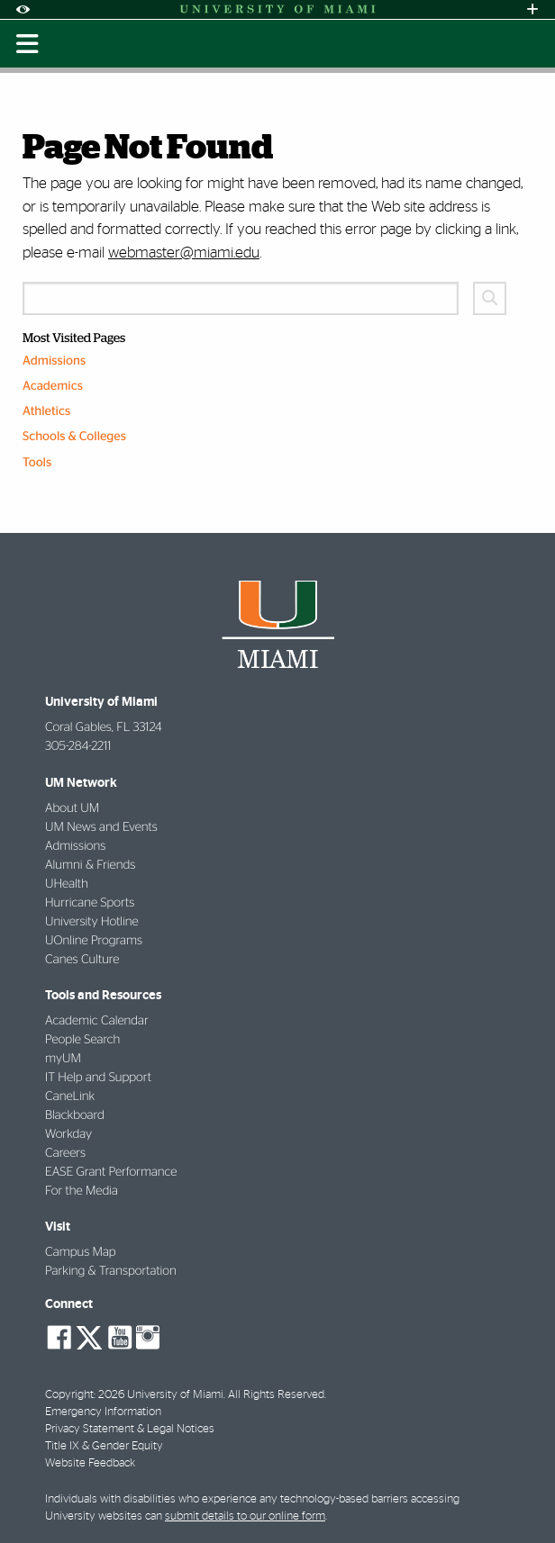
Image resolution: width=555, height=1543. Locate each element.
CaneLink (70, 1096)
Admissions (54, 361)
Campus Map (80, 1252)
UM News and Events (101, 827)
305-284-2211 (78, 746)
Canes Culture (82, 959)
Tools (37, 462)
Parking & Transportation (111, 1271)
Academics (53, 386)
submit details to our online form (245, 1516)
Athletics (46, 411)
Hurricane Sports (89, 903)
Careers (65, 1153)
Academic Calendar (97, 1021)
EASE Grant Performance (111, 1172)
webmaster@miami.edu (183, 252)
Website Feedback (90, 1463)
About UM (72, 808)
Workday (68, 1134)
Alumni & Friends (90, 865)
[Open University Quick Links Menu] (532, 9)
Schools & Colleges (74, 436)
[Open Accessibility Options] (22, 9)
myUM (63, 1058)
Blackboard (75, 1115)
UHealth (66, 884)
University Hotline (92, 922)
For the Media (81, 1191)
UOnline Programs (93, 940)
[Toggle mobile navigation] (27, 44)
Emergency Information (103, 1412)
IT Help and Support (98, 1077)
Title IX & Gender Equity (104, 1446)
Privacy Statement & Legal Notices (129, 1429)
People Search (82, 1039)
